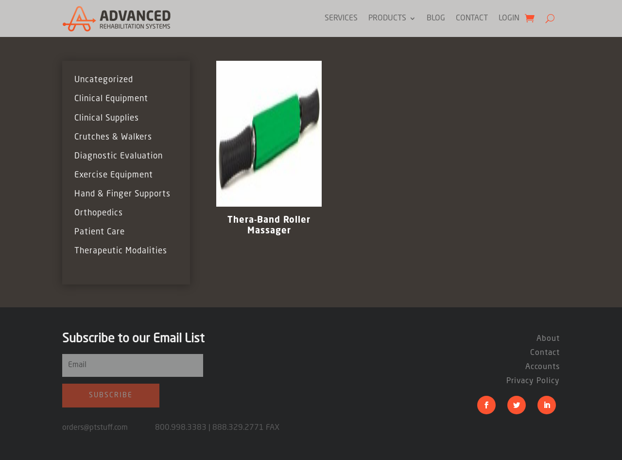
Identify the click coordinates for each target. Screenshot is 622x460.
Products (387, 18)
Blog (436, 18)
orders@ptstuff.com (108, 428)
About (548, 339)
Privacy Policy (533, 381)
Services (341, 18)
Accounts (542, 367)
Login (509, 18)
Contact (472, 18)
